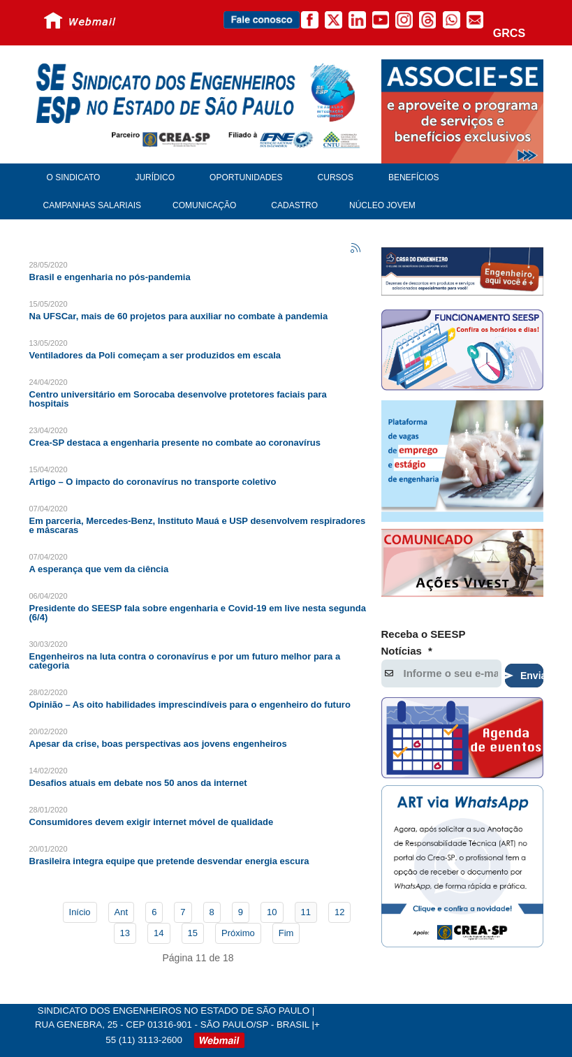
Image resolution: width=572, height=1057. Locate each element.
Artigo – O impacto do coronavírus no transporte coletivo (153, 481)
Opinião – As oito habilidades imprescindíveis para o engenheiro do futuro (190, 704)
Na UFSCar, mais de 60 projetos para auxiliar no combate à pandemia (178, 316)
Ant (122, 912)
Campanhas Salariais (92, 205)
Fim (286, 933)
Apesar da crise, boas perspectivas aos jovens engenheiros (158, 743)
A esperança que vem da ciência (99, 569)
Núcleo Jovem (382, 205)
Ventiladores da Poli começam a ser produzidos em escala (155, 355)
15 (193, 933)
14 (158, 933)
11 (306, 912)
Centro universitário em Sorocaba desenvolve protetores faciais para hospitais (178, 399)
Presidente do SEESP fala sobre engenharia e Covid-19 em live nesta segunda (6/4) (197, 612)
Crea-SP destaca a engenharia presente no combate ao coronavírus (175, 442)
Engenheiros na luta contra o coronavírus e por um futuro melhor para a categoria (185, 661)
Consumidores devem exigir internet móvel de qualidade (151, 822)
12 (339, 912)
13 (125, 933)
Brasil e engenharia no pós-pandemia (110, 277)
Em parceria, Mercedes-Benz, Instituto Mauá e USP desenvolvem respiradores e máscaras (197, 525)
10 (272, 912)
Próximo (238, 933)
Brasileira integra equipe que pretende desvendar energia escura (169, 861)
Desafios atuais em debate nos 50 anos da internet (138, 783)
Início (80, 912)
